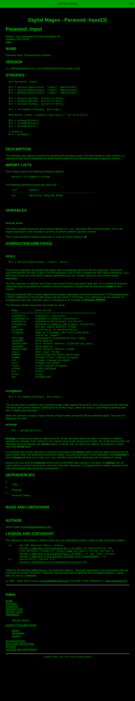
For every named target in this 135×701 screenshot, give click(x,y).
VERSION (11, 645)
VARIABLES (12, 656)
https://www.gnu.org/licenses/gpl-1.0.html (50, 585)
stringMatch (18, 674)
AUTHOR (11, 688)
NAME (9, 642)
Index (9, 42)
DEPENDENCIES (15, 682)
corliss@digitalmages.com (36, 563)
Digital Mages (67, 3)
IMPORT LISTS (14, 653)
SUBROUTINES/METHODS (21, 666)
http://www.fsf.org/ (71, 589)
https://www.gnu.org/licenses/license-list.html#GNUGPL (59, 595)
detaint (15, 671)
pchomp (16, 677)
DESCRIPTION (14, 650)
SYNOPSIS (12, 647)
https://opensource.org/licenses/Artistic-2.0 (52, 602)
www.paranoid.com (116, 622)
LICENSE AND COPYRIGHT (21, 691)
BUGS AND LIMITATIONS (20, 685)
